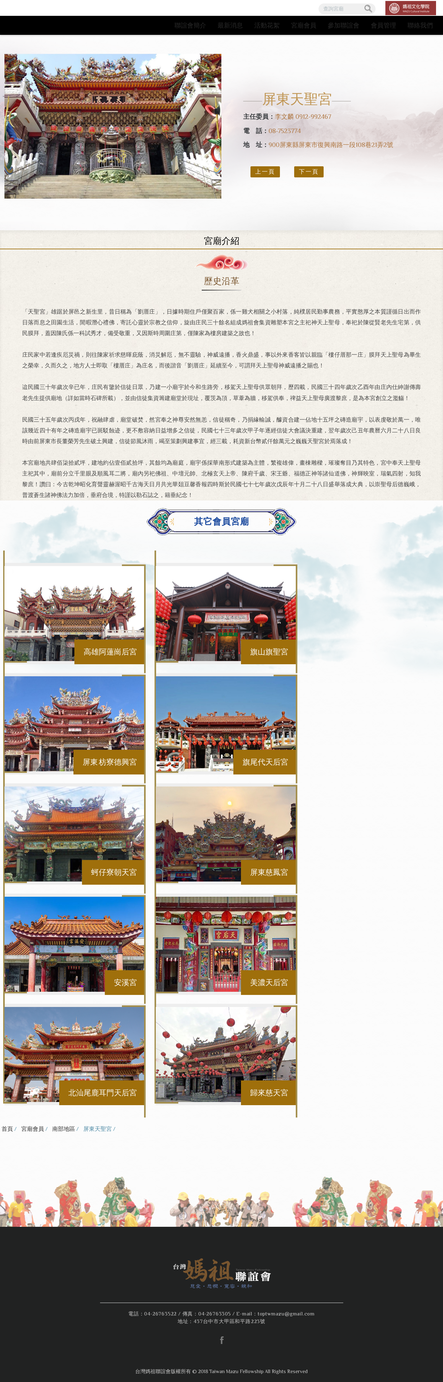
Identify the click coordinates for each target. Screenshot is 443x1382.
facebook (221, 1340)
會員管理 (383, 25)
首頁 (7, 1129)
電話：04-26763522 (152, 1314)
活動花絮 (267, 25)
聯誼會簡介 (190, 25)
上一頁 (265, 172)
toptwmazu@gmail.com (286, 1314)
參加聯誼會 (343, 25)
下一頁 (309, 172)
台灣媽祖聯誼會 (44, 17)
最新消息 (230, 25)
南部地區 (63, 1129)
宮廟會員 (303, 25)
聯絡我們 (420, 25)
